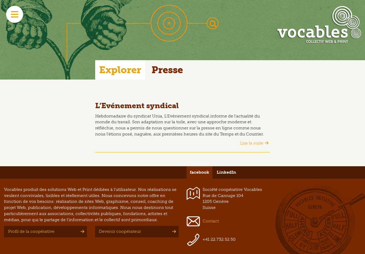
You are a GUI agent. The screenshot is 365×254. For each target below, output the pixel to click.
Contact (211, 221)
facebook (199, 172)
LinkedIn (226, 172)
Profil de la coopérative (31, 231)
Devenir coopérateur (120, 231)
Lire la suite (251, 143)
